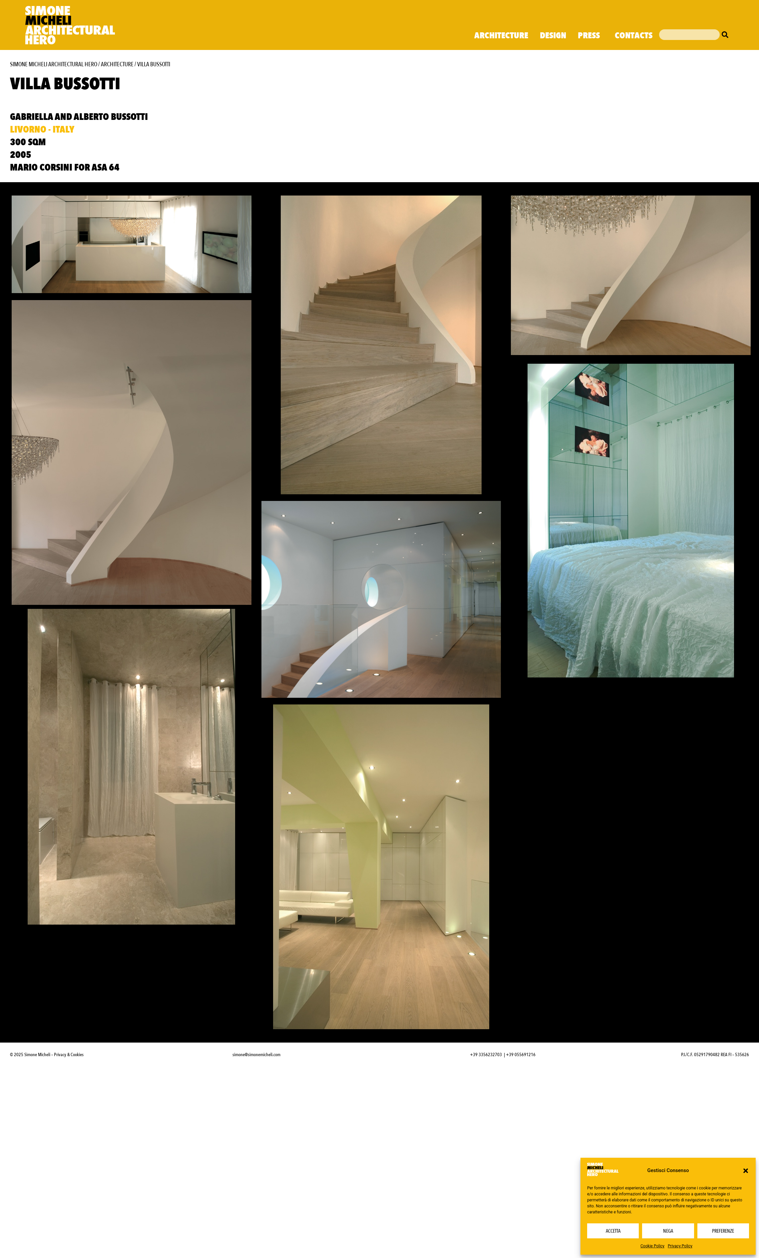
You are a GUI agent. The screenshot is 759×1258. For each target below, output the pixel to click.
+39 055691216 (521, 1153)
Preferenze (723, 1231)
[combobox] (689, 34)
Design (553, 36)
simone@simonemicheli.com (256, 1153)
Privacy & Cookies (69, 1153)
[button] (745, 1170)
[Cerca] (726, 34)
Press (590, 36)
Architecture (501, 36)
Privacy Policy (680, 1246)
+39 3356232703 (486, 1153)
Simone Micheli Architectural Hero (53, 64)
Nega (668, 1231)
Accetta (613, 1231)
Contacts (633, 36)
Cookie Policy (652, 1246)
